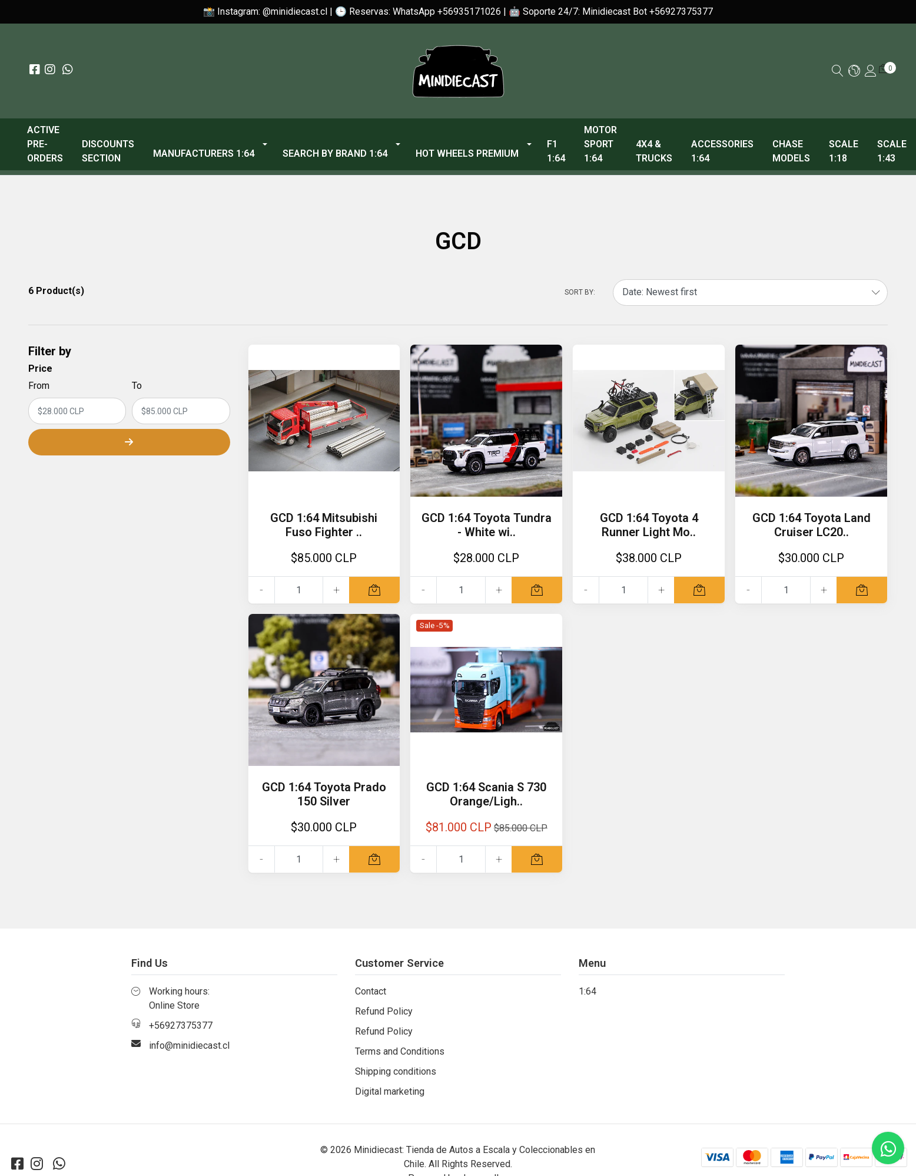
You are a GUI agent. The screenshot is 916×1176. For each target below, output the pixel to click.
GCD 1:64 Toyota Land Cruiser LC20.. (811, 525)
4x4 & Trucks (654, 151)
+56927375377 (181, 1025)
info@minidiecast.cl (189, 1045)
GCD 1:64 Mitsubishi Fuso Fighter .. (323, 525)
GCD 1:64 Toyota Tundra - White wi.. (487, 525)
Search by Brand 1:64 (335, 153)
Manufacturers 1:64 (203, 153)
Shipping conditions (395, 1071)
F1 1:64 (556, 151)
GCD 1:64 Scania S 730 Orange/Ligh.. (486, 794)
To (137, 385)
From (38, 385)
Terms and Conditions (399, 1051)
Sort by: (580, 292)
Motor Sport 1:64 (600, 144)
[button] (854, 71)
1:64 (587, 991)
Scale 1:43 (892, 151)
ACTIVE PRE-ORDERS (45, 144)
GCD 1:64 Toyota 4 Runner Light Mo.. (649, 525)
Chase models (791, 151)
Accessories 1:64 (722, 151)
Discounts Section (108, 151)
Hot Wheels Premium (467, 153)
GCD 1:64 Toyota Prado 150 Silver (324, 794)
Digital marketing (389, 1091)
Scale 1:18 (843, 151)
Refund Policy (384, 1011)
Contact (370, 991)
